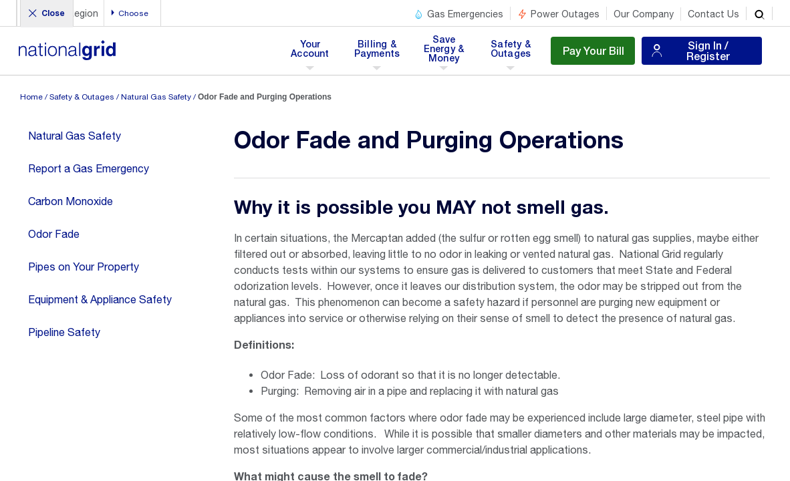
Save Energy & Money (445, 53)
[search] (759, 13)
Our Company (644, 14)
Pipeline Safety (64, 332)
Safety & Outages (510, 53)
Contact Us (713, 14)
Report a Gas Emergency (88, 168)
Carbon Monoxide (70, 201)
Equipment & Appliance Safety (100, 299)
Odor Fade (54, 234)
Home (31, 97)
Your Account (312, 53)
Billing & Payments (377, 53)
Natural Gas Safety (156, 97)
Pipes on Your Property (83, 267)
